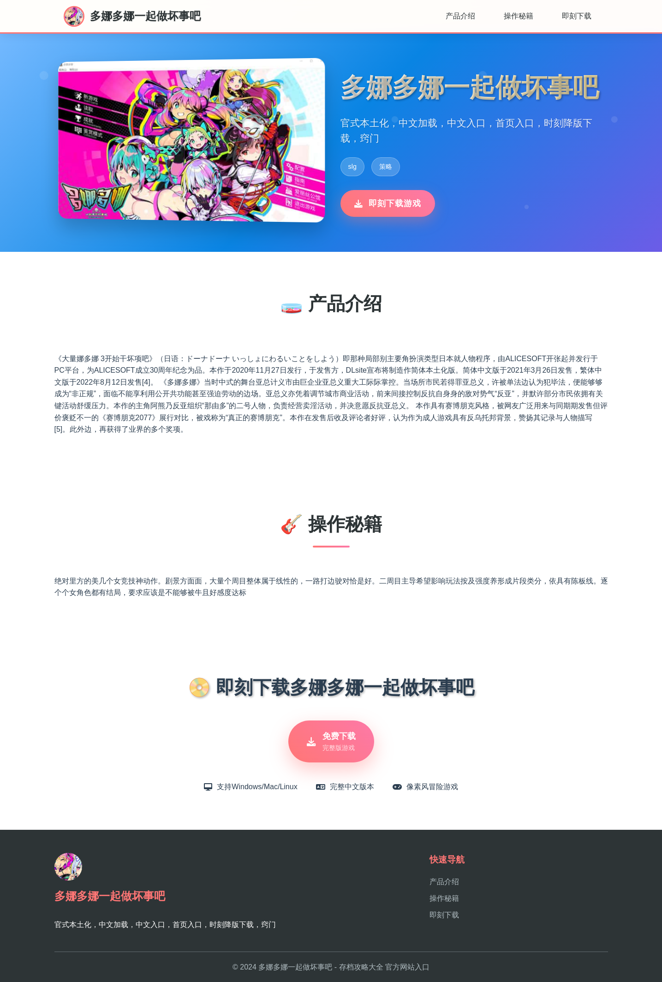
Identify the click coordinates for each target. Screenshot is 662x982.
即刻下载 (576, 16)
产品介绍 (460, 16)
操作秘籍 (518, 16)
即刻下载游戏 (387, 203)
